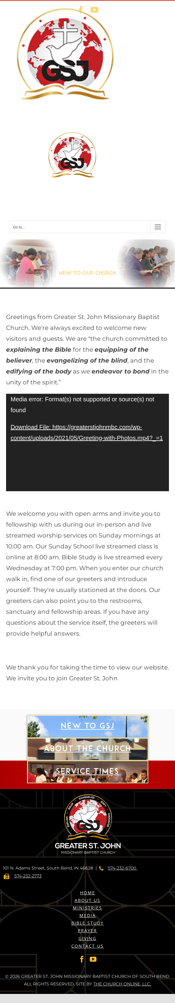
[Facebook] (82, 959)
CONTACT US (87, 946)
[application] (87, 442)
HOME (87, 893)
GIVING (87, 938)
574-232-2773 (28, 876)
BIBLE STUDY (87, 923)
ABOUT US (87, 900)
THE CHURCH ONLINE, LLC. (122, 984)
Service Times (87, 788)
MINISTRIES (87, 908)
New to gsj (88, 743)
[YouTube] (93, 959)
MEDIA (87, 915)
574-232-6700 (122, 868)
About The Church (87, 765)
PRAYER (87, 930)
